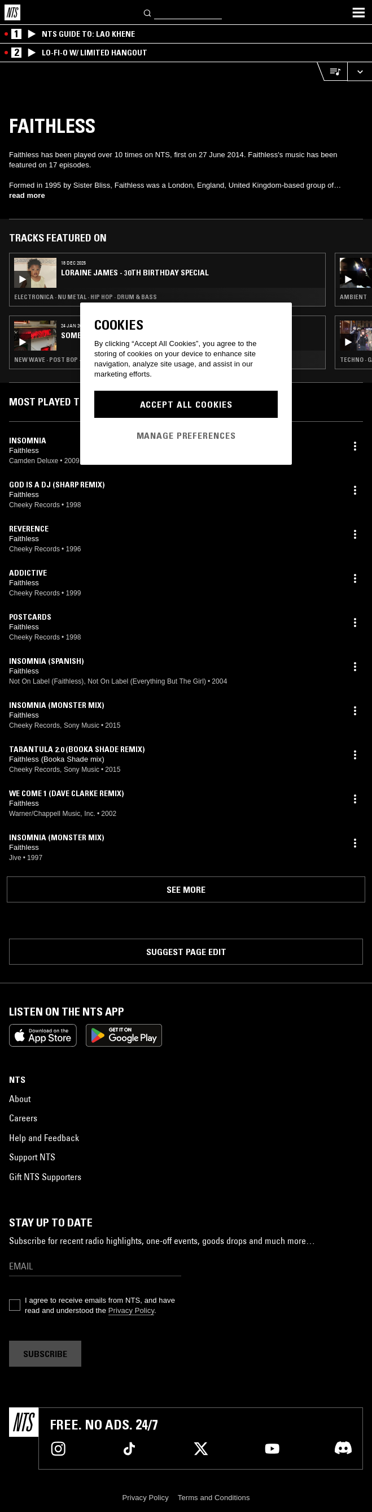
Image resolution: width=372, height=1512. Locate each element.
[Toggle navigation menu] (358, 12)
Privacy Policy (131, 1310)
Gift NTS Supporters (45, 1176)
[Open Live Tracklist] (332, 71)
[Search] (148, 12)
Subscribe (45, 1353)
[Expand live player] (359, 71)
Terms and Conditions (214, 1497)
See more (186, 889)
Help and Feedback (44, 1137)
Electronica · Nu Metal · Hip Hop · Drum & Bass (85, 297)
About (19, 1098)
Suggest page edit (186, 951)
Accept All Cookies (186, 404)
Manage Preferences (186, 435)
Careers (23, 1118)
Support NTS (32, 1157)
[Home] (12, 12)
